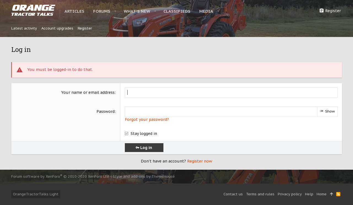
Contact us (233, 194)
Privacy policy (290, 194)
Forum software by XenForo (60, 176)
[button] (115, 11)
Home (322, 194)
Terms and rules (260, 194)
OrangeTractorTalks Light (35, 194)
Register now (199, 161)
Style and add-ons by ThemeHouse (144, 176)
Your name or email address (88, 92)
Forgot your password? (147, 119)
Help (309, 194)
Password (105, 111)
